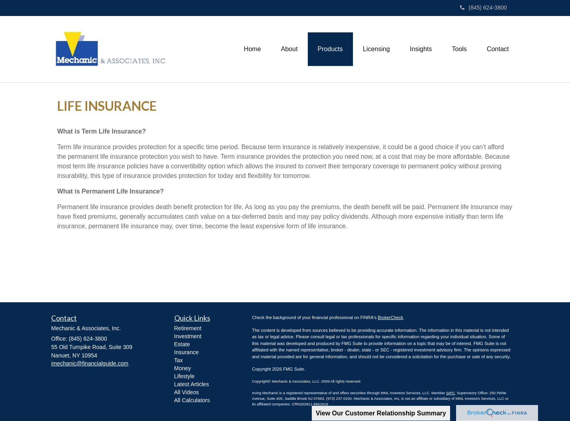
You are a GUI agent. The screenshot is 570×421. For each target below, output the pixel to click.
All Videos (186, 392)
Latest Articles (191, 384)
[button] (289, 49)
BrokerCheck (390, 317)
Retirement (187, 328)
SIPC (450, 393)
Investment (187, 336)
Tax (178, 360)
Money (182, 368)
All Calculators (192, 400)
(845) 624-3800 (483, 7)
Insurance (186, 352)
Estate (182, 344)
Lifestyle (184, 376)
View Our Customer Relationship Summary (381, 413)
